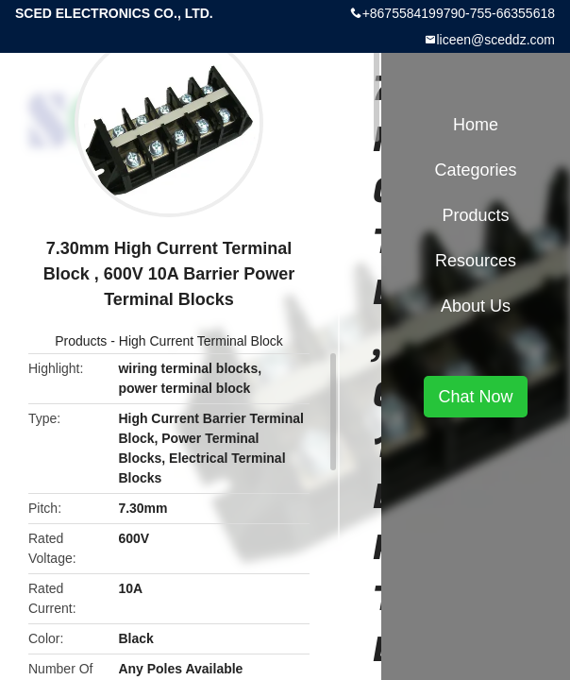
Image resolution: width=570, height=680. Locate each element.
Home (475, 124)
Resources (475, 260)
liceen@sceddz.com (496, 39)
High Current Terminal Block (201, 340)
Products (81, 340)
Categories (475, 170)
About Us (476, 306)
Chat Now (475, 396)
